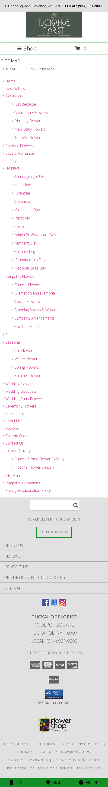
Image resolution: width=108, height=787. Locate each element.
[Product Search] (55, 505)
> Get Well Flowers (27, 137)
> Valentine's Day (26, 209)
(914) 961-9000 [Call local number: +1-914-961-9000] (90, 5)
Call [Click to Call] (18, 782)
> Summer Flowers (27, 375)
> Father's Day (23, 251)
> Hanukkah (21, 184)
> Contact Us (13, 443)
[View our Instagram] (62, 604)
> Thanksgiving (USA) (28, 176)
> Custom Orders (16, 435)
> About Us (11, 420)
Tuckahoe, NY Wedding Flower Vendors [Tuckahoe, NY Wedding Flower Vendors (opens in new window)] (54, 752)
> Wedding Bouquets (19, 391)
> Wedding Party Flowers (22, 398)
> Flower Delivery (16, 450)
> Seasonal (11, 342)
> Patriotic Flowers (17, 145)
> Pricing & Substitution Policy (26, 490)
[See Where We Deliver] (54, 532)
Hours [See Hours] (90, 782)
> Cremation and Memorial (34, 293)
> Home (9, 81)
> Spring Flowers (25, 367)
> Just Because (24, 104)
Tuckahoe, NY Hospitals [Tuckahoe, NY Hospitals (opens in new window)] (81, 744)
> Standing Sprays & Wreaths (35, 309)
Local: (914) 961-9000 (54, 641)
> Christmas (21, 201)
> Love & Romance (18, 153)
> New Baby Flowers (29, 129)
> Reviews (10, 428)
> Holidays (10, 168)
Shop (27, 48)
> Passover (21, 218)
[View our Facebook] (45, 604)
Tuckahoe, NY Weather (28, 760)
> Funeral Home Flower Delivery (38, 458)
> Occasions (12, 95)
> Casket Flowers (26, 301)
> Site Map (11, 475)
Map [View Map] (54, 782)
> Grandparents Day (28, 259)
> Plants (9, 334)
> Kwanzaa (21, 193)
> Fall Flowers (23, 350)
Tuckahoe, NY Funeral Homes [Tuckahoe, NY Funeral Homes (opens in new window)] (28, 744)
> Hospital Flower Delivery (33, 467)
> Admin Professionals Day (34, 234)
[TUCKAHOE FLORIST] (54, 36)
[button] (54, 694)
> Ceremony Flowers (19, 406)
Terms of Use (89, 768)
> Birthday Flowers (27, 120)
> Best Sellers (13, 88)
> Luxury (9, 160)
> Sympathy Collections (21, 483)
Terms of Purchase (55, 768)
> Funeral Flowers (26, 284)
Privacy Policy (20, 768)
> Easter (18, 226)
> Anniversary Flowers (30, 112)
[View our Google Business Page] (54, 604)
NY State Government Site (76, 760)
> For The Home (25, 326)
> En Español (13, 413)
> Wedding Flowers (18, 383)
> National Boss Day (29, 268)
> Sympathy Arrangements (33, 318)
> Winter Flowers (25, 358)
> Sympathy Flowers (18, 276)
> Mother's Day (24, 243)
